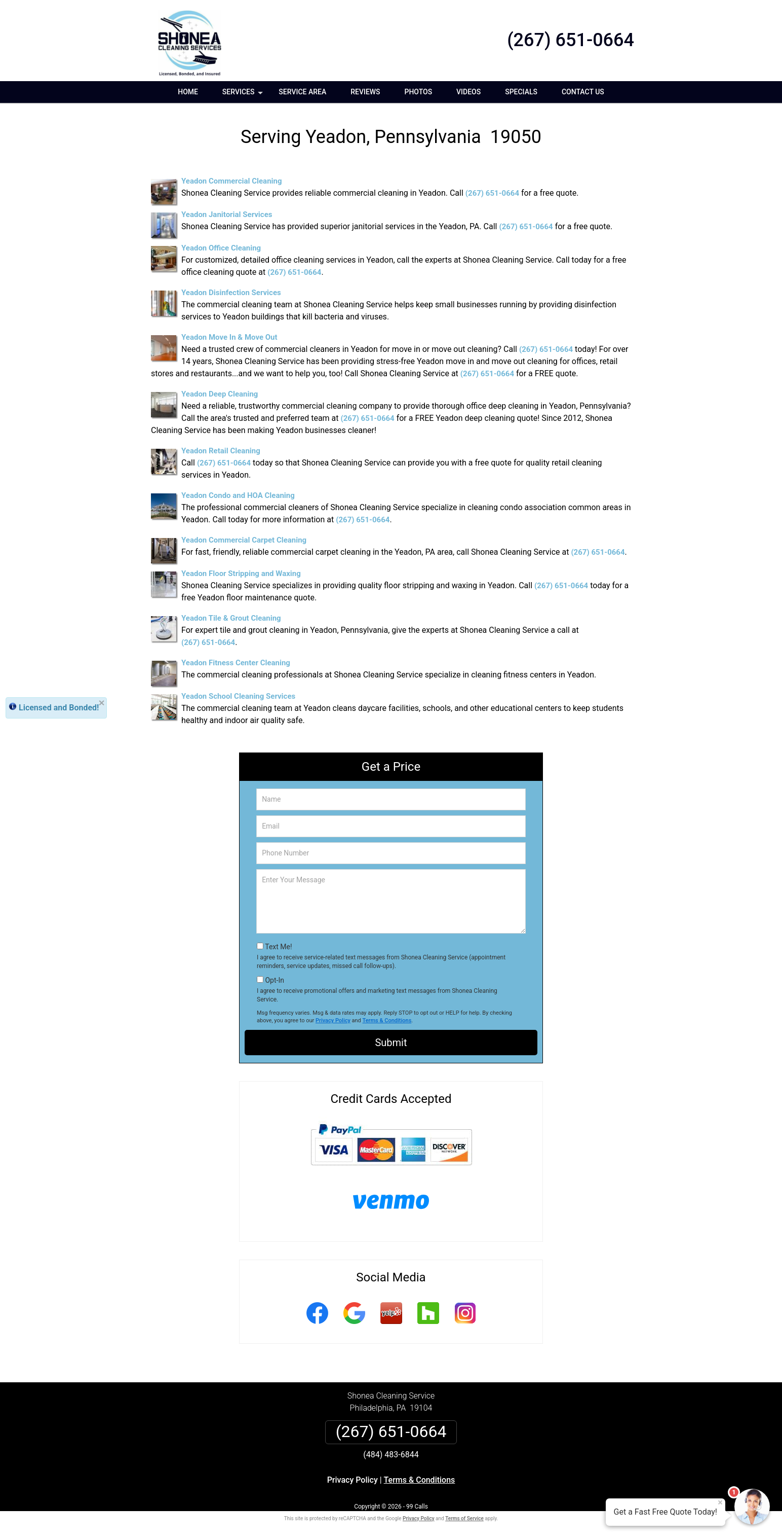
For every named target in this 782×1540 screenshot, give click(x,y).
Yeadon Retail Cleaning (220, 450)
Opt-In (274, 980)
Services (243, 95)
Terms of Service (464, 1518)
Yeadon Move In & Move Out (229, 337)
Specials (521, 92)
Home (188, 92)
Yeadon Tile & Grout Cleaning (231, 618)
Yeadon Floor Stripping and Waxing (241, 573)
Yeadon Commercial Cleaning (231, 181)
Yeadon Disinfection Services (231, 292)
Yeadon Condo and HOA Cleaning (238, 495)
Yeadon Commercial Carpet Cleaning (243, 540)
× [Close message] (720, 1502)
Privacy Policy (333, 1020)
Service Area (302, 92)
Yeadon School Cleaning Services (238, 696)
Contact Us (583, 92)
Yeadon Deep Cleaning (219, 394)
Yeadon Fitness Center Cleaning (235, 662)
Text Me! (278, 947)
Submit (391, 1042)
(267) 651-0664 (570, 40)
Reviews (365, 92)
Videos (468, 92)
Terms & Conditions (387, 1020)
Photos (419, 92)
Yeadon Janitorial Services (226, 214)
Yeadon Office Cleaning (221, 248)
